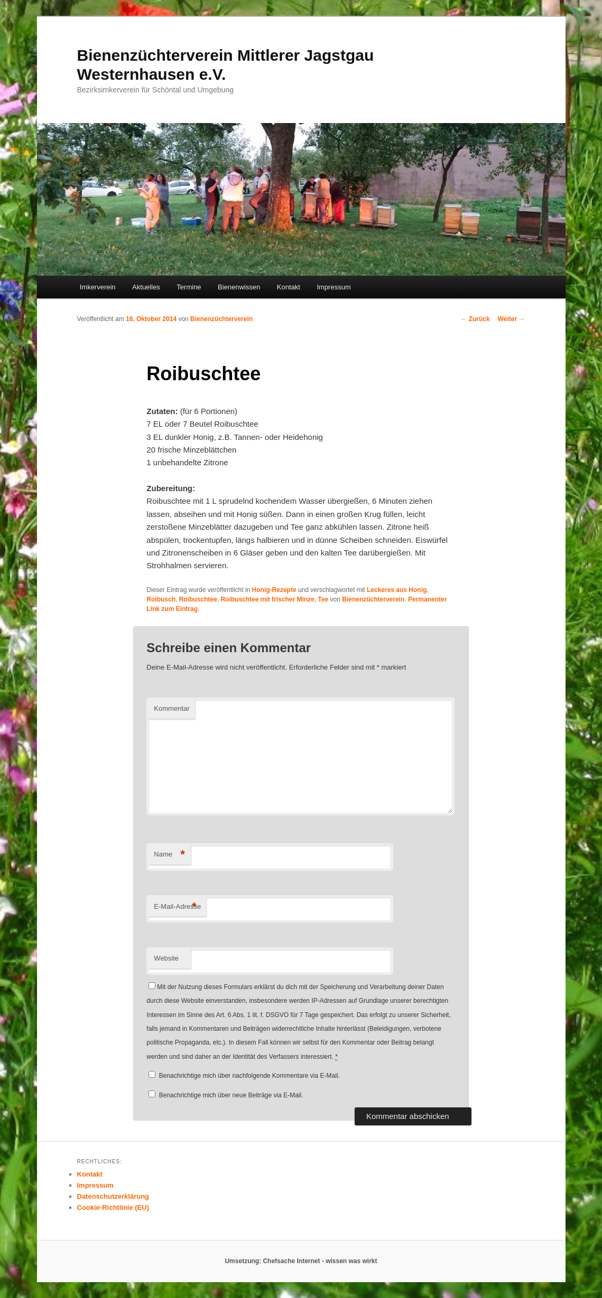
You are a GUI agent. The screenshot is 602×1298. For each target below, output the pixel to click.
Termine (189, 287)
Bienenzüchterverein (221, 319)
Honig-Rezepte (274, 590)
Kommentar (171, 708)
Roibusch (160, 599)
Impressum (333, 287)
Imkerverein (98, 287)
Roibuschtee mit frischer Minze (267, 599)
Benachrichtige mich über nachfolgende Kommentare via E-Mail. (249, 1075)
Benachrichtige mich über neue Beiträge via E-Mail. (231, 1095)
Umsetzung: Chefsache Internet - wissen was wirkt (301, 1261)
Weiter (511, 319)
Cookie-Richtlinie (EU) (113, 1207)
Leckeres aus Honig (397, 590)
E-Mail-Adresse (177, 907)
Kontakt (288, 287)
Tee (323, 599)
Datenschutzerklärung (113, 1196)
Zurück (474, 319)
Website (166, 958)
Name (169, 854)
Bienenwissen (239, 287)
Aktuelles (146, 287)
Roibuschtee (198, 599)
